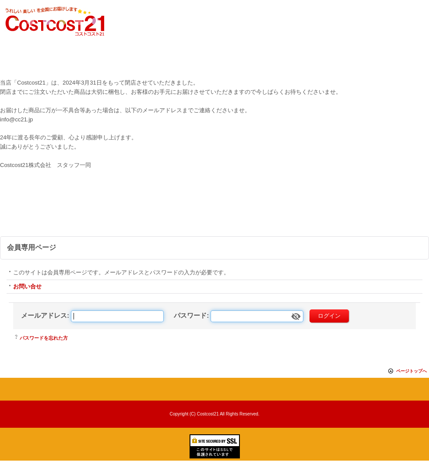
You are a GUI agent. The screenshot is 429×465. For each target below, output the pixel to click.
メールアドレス (44, 315)
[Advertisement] (214, 212)
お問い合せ (27, 286)
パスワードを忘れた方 (44, 338)
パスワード (190, 315)
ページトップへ (411, 371)
